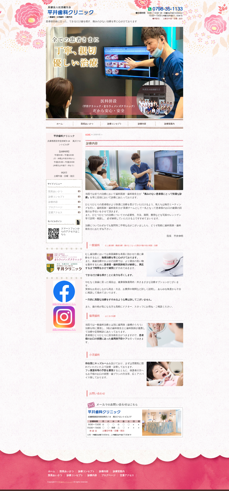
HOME (88, 135)
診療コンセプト (114, 124)
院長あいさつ (87, 124)
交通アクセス (55, 212)
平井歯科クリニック (65, 482)
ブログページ (55, 207)
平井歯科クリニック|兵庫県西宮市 (80, 12)
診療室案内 (169, 124)
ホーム (60, 124)
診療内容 (142, 124)
